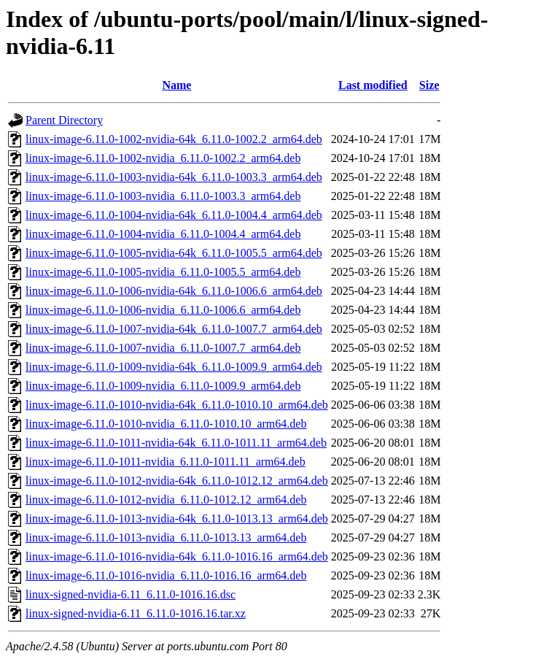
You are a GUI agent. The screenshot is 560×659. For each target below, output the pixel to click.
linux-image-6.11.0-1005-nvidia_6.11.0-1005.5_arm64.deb (163, 272)
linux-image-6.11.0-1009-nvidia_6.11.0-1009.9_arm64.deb (163, 385)
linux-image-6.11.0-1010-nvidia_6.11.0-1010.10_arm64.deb (166, 423)
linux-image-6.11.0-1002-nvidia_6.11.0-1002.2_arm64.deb (163, 158)
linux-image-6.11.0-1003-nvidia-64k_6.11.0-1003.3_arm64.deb (174, 177)
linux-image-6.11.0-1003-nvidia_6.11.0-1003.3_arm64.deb (163, 196)
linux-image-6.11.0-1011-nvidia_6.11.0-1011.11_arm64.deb (166, 461)
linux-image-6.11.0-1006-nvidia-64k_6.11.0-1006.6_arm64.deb (174, 291)
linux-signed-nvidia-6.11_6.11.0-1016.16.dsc (131, 594)
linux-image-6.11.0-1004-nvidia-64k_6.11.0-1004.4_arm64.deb (174, 215)
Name (176, 85)
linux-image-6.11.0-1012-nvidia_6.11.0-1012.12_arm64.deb (166, 499)
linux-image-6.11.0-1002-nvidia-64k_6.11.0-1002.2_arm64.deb (174, 139)
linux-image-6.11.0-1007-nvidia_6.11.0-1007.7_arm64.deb (163, 348)
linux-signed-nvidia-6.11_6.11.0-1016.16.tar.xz (136, 613)
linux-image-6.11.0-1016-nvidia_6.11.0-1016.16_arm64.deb (166, 575)
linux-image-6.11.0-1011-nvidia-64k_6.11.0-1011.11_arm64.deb (176, 442)
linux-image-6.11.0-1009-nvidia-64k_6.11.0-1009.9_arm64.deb (174, 367)
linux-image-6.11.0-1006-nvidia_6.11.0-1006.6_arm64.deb (163, 310)
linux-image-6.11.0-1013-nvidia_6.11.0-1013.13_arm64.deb (166, 537)
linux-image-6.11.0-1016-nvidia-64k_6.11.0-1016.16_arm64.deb (177, 556)
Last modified (373, 85)
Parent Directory (64, 120)
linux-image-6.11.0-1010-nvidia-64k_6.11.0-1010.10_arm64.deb (177, 404)
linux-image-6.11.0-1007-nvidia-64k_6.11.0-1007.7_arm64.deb (174, 329)
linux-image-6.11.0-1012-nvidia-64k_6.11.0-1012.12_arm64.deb (177, 480)
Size (429, 85)
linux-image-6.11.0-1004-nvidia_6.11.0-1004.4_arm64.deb (163, 234)
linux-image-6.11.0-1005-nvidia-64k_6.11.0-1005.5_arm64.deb (174, 253)
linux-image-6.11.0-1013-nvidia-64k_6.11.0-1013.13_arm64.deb (177, 518)
